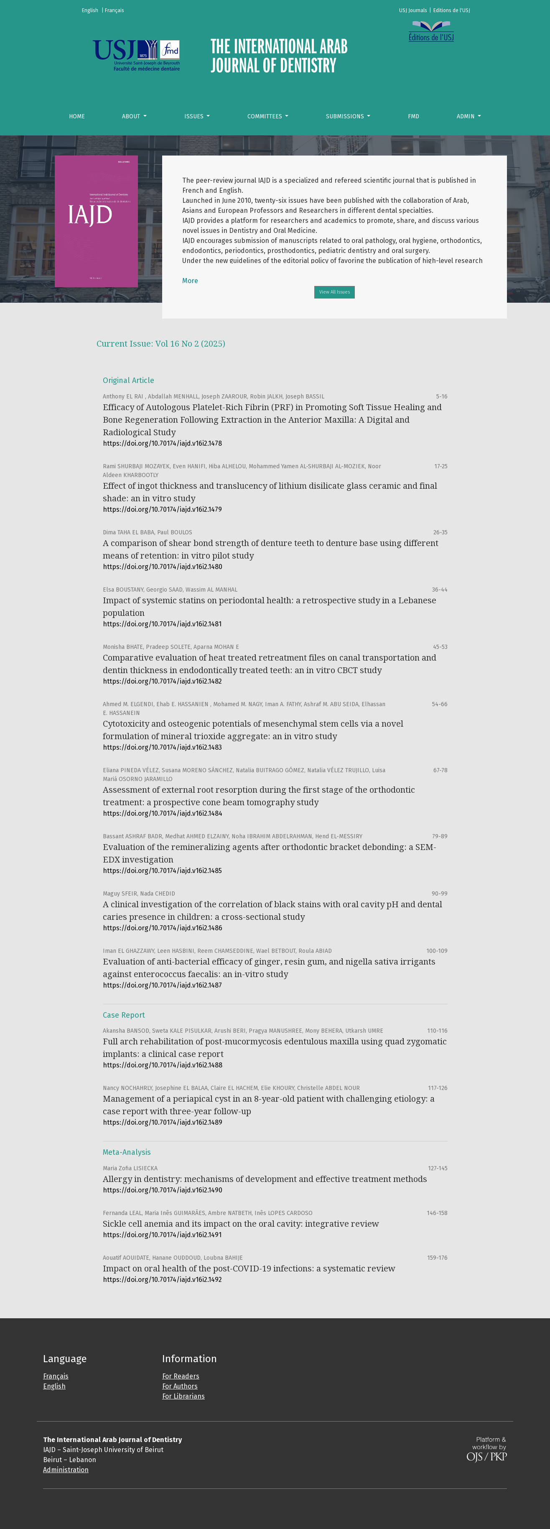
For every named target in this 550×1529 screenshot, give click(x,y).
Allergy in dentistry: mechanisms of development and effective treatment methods (265, 1179)
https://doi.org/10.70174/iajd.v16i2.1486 (162, 928)
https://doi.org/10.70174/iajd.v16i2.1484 (162, 813)
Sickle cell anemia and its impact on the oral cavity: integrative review (241, 1224)
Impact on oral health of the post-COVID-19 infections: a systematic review (249, 1269)
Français (56, 1376)
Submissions (346, 116)
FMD (413, 116)
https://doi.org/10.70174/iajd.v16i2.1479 (162, 509)
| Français (113, 10)
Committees (265, 116)
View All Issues (334, 292)
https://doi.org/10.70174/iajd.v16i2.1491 (162, 1235)
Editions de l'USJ (451, 10)
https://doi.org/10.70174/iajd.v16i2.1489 (162, 1122)
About (132, 116)
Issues (194, 116)
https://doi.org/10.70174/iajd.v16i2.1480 (162, 567)
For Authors (180, 1386)
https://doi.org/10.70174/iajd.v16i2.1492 (162, 1280)
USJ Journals (413, 10)
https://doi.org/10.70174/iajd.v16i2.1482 (162, 681)
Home (77, 116)
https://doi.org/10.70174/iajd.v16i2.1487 (162, 985)
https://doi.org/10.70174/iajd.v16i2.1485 (162, 871)
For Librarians (183, 1396)
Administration (66, 1470)
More (190, 281)
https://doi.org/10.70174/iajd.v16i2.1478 (162, 443)
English (54, 1386)
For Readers (180, 1376)
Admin (466, 116)
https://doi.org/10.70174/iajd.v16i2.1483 (162, 747)
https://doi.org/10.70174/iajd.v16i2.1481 (162, 624)
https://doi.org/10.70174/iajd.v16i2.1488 (162, 1065)
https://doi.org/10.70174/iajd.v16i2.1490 (162, 1190)
